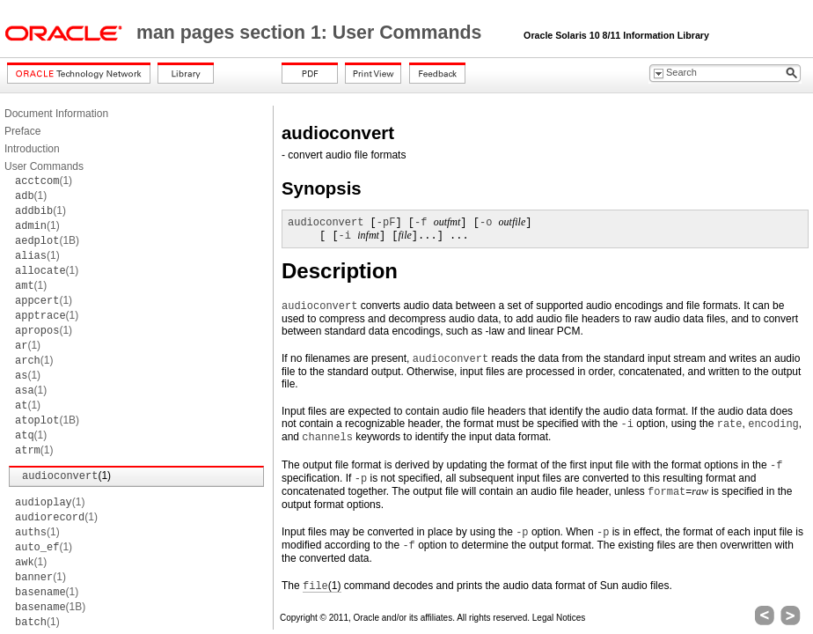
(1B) (47, 240)
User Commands (44, 166)
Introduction (32, 149)
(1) (43, 180)
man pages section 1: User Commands (311, 32)
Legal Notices (559, 618)
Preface (22, 131)
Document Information (56, 113)
